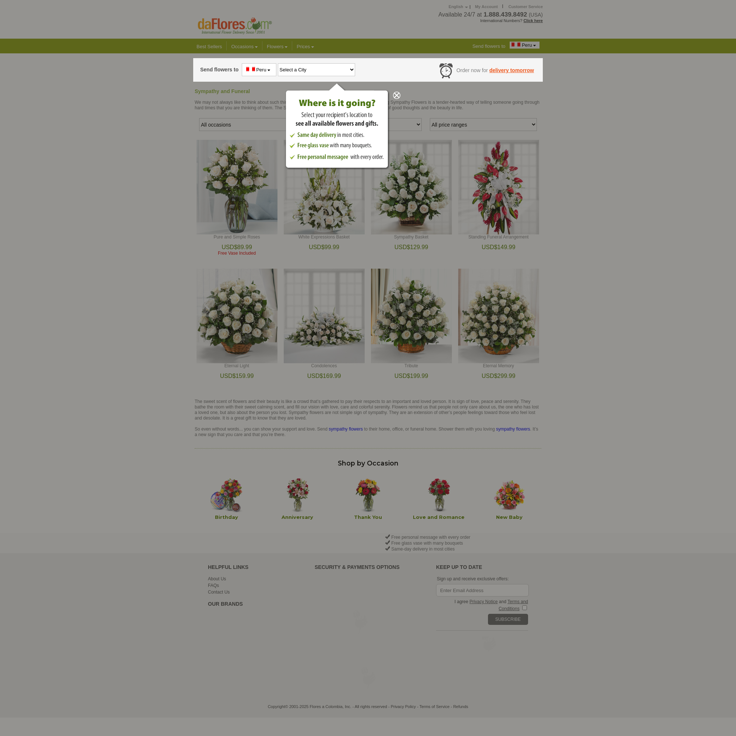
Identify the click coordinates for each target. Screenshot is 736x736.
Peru (259, 69)
